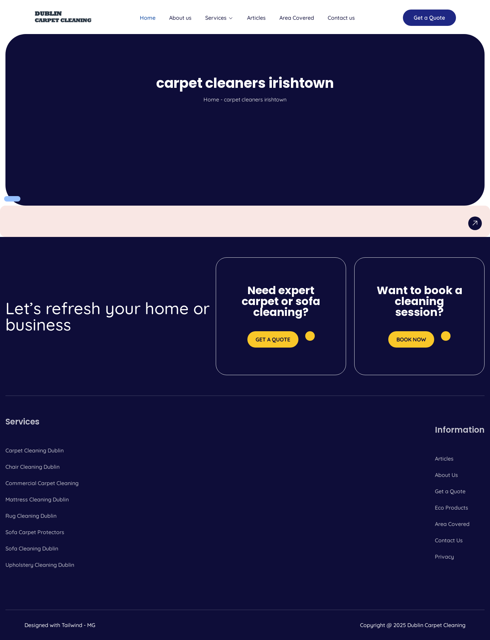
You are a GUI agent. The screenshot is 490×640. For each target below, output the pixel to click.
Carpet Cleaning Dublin (34, 450)
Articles (256, 17)
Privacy (444, 556)
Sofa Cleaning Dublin (31, 548)
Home (148, 17)
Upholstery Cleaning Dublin (39, 564)
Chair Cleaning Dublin (32, 466)
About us (180, 17)
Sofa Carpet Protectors (34, 532)
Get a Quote (450, 491)
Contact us (341, 17)
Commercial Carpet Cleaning (42, 483)
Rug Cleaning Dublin (30, 515)
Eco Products (451, 507)
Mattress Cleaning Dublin (37, 499)
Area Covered (296, 17)
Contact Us (449, 540)
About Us (446, 474)
